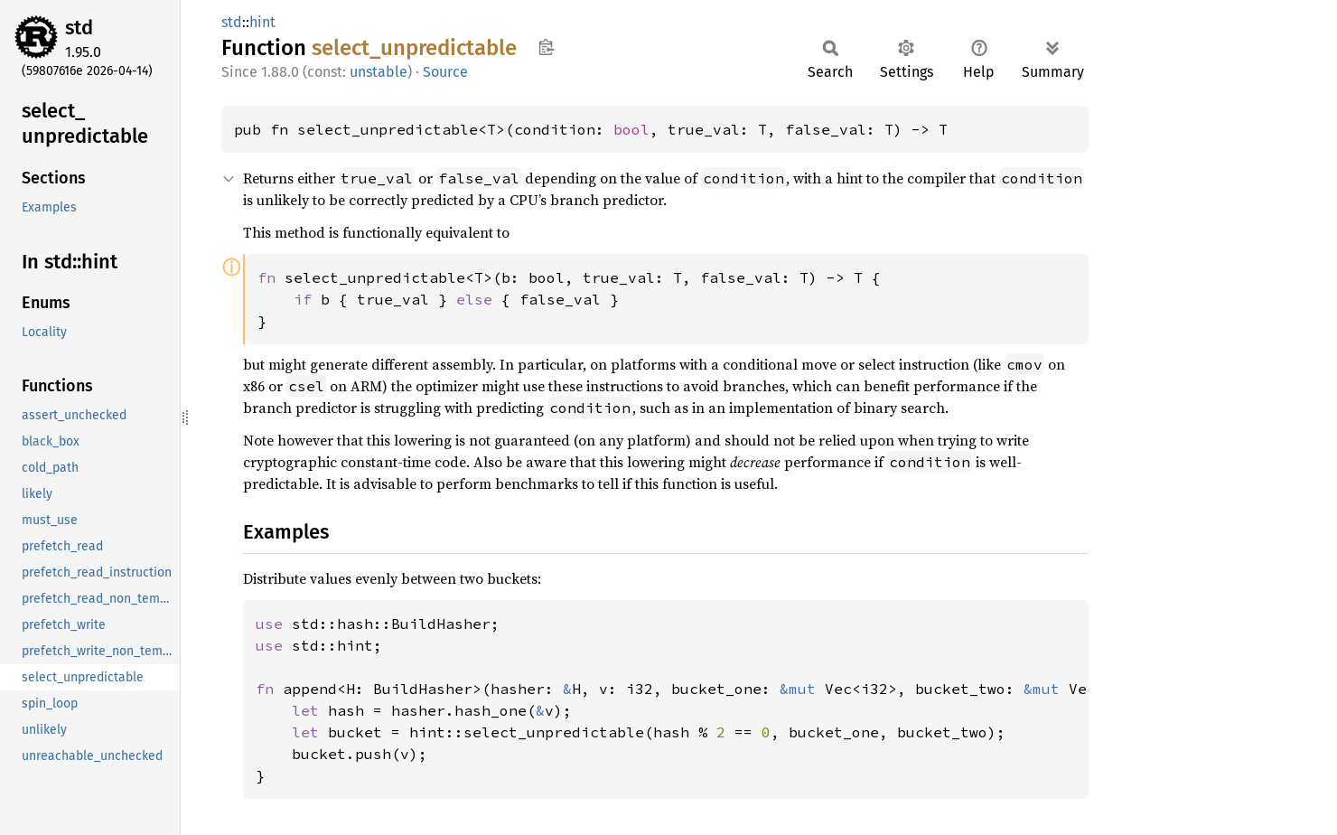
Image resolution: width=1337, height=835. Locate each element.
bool (631, 129)
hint (262, 22)
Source (445, 71)
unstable (378, 71)
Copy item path (546, 47)
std (79, 27)
